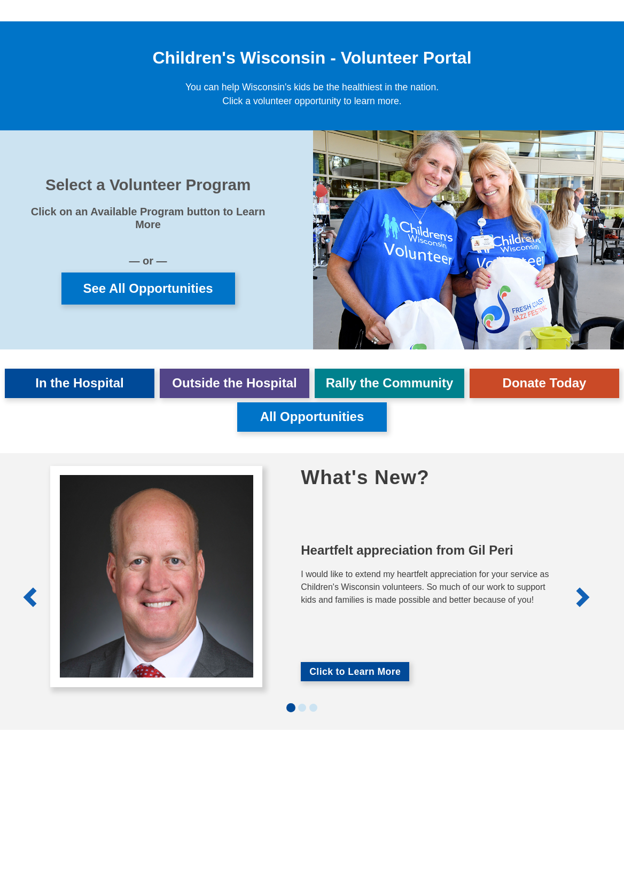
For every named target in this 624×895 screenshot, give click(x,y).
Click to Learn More (355, 671)
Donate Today (545, 383)
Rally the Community (390, 383)
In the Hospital (79, 383)
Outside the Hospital (234, 383)
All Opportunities (312, 416)
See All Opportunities (148, 288)
